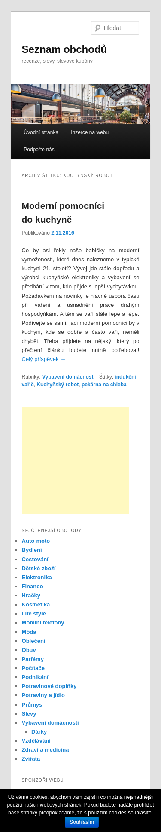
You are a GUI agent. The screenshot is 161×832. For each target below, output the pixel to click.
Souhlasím (82, 822)
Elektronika (37, 577)
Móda (29, 632)
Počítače (33, 668)
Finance (32, 586)
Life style (34, 613)
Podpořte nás (39, 150)
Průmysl (33, 704)
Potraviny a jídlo (43, 695)
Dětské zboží (39, 568)
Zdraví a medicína (45, 749)
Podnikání (35, 677)
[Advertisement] (75, 460)
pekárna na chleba (104, 385)
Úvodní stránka (41, 132)
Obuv (29, 650)
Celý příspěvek (44, 359)
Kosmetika (36, 604)
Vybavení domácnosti (68, 377)
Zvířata (31, 759)
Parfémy (33, 659)
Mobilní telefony (43, 622)
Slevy (29, 713)
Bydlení (32, 550)
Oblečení (34, 641)
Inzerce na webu (90, 132)
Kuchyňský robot (57, 385)
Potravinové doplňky (49, 686)
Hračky (31, 595)
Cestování (35, 559)
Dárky (39, 731)
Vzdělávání (36, 740)
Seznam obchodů (64, 49)
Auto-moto (36, 541)
